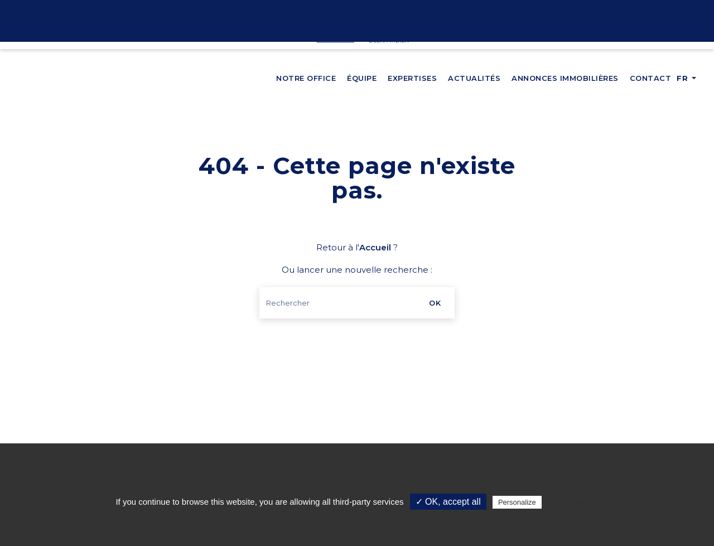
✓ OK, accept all (448, 501)
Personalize (517, 502)
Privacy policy (571, 501)
